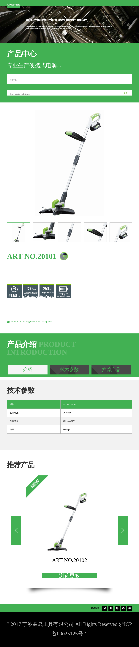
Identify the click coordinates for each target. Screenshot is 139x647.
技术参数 (69, 369)
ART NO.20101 (31, 256)
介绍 (27, 369)
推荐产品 (111, 369)
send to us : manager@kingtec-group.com (31, 321)
